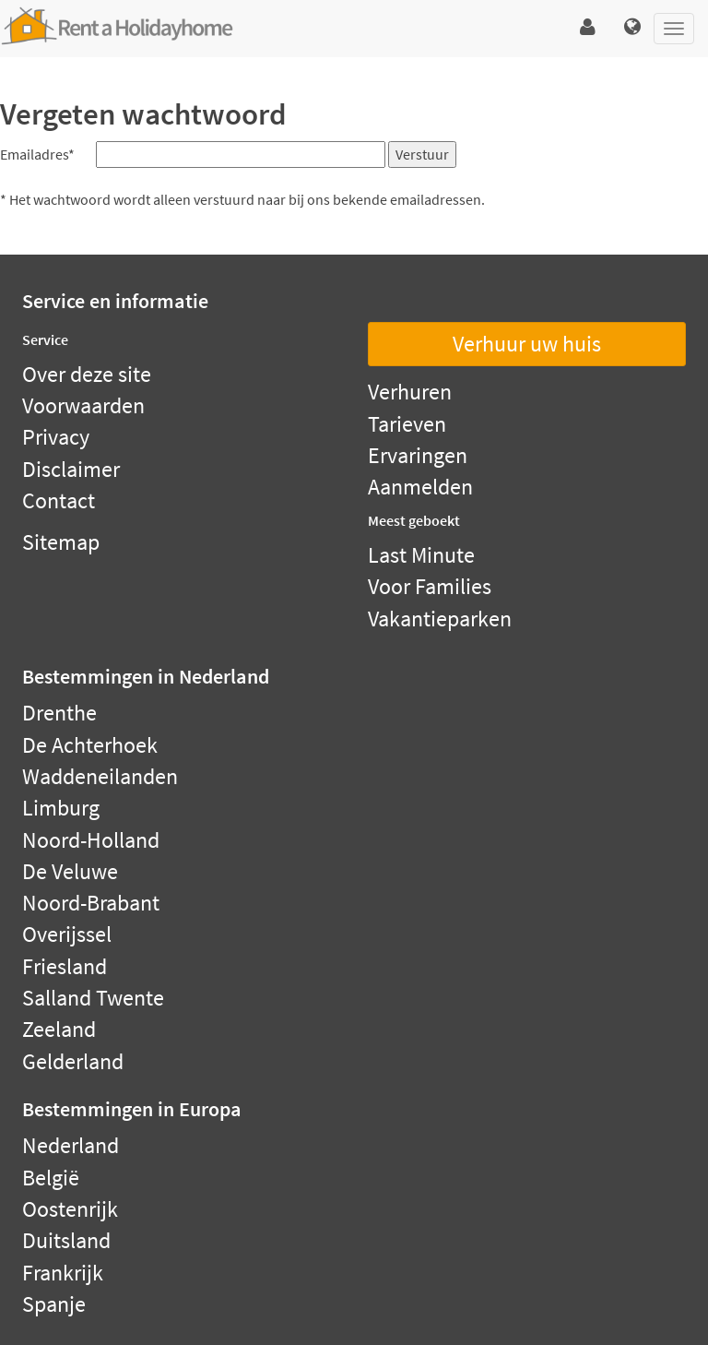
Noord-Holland (90, 840)
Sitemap (61, 542)
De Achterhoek (90, 745)
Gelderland (73, 1061)
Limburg (61, 807)
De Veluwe (70, 871)
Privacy (55, 437)
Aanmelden (420, 486)
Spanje (54, 1304)
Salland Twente (93, 997)
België (50, 1177)
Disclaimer (71, 469)
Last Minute (421, 555)
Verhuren (410, 391)
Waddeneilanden (100, 776)
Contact (58, 500)
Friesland (64, 966)
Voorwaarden (83, 405)
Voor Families (429, 586)
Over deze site (86, 374)
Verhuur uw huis (527, 343)
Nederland (70, 1145)
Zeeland (59, 1029)
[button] (587, 27)
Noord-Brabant (90, 902)
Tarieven (407, 424)
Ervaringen (417, 455)
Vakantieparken (440, 618)
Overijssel (67, 934)
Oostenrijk (70, 1209)
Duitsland (66, 1240)
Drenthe (59, 712)
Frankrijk (62, 1272)
